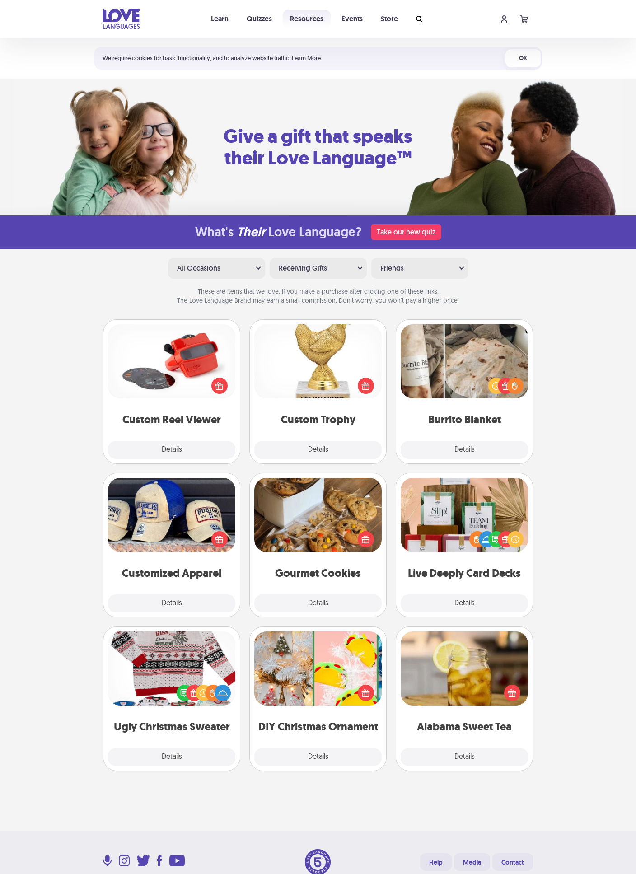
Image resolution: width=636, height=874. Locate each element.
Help (436, 862)
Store (389, 18)
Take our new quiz (406, 232)
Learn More (306, 58)
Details (172, 449)
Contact (512, 862)
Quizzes (259, 18)
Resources (306, 18)
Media (472, 862)
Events (352, 18)
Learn (220, 18)
